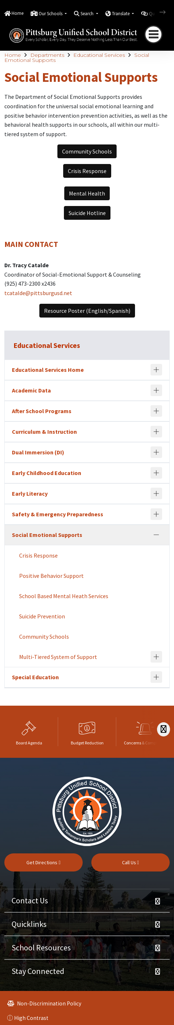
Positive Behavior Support (51, 575)
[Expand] (156, 369)
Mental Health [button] (87, 193)
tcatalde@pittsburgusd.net (38, 293)
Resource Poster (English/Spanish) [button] (87, 310)
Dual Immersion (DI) (38, 452)
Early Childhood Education (46, 472)
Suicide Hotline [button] (87, 213)
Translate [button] (121, 13)
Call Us (130, 862)
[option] (29, 732)
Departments (47, 55)
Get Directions (43, 862)
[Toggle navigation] (153, 34)
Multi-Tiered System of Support (58, 656)
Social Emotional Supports (47, 534)
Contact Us (30, 900)
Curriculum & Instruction (44, 431)
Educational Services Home (48, 369)
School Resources (41, 947)
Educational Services (99, 55)
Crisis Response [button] (87, 171)
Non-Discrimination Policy (44, 1003)
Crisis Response (38, 555)
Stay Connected (38, 971)
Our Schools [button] (51, 13)
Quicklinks (29, 924)
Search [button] (88, 13)
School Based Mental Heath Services (63, 596)
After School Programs (41, 411)
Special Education (35, 677)
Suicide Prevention (42, 616)
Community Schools (44, 636)
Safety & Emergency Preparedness (57, 514)
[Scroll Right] (163, 729)
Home (17, 13)
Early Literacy (30, 493)
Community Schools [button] (87, 151)
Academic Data (31, 390)
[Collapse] (156, 535)
